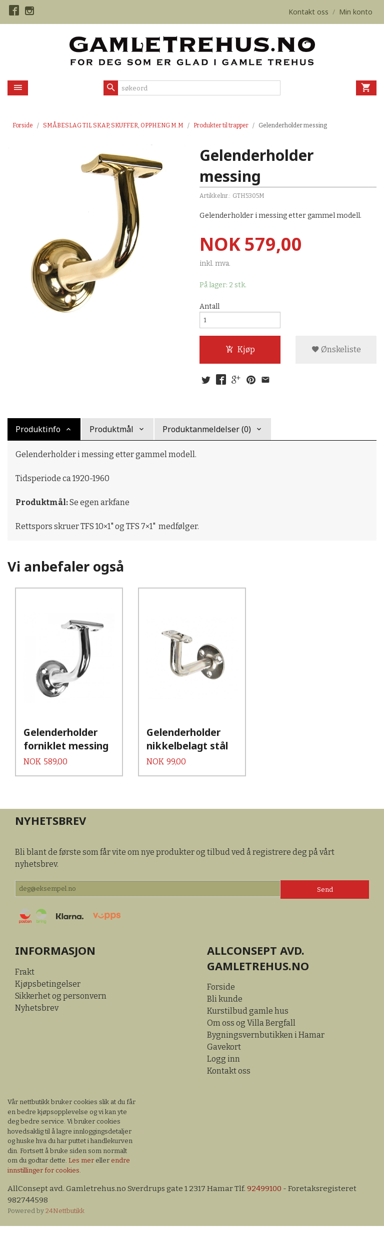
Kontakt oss (228, 1082)
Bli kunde (224, 1010)
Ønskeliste (336, 352)
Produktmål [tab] (112, 433)
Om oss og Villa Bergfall (251, 1034)
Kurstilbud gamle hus (247, 1022)
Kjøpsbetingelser (47, 995)
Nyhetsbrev (36, 1019)
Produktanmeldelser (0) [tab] (206, 433)
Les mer (82, 1172)
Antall (210, 307)
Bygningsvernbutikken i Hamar (265, 1046)
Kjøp (240, 352)
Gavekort (224, 1058)
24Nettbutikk (65, 1223)
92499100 (268, 1200)
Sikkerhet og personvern (60, 1007)
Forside (22, 125)
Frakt (24, 983)
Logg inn (223, 1070)
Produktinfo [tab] (38, 433)
